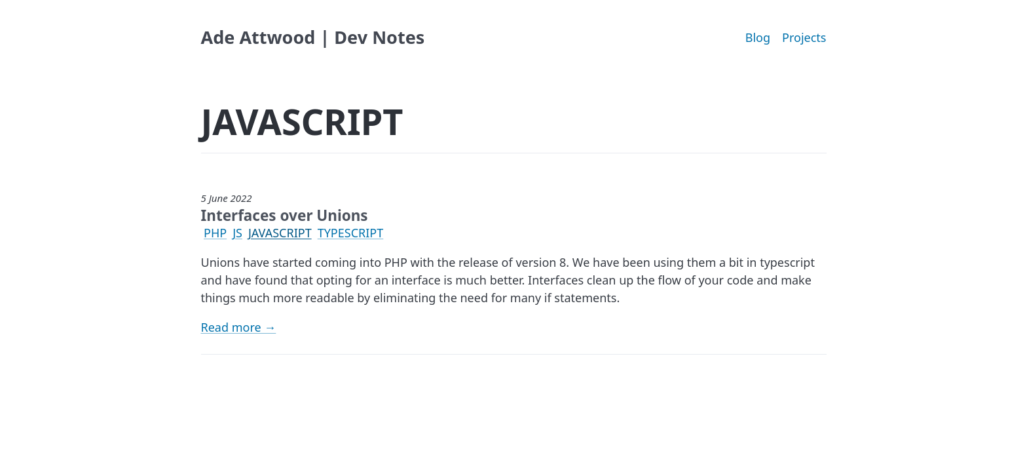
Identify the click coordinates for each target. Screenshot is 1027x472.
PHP (215, 233)
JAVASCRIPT (280, 233)
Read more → (238, 327)
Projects (804, 37)
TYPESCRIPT (351, 233)
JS (237, 233)
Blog (757, 37)
